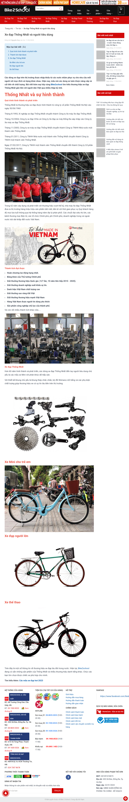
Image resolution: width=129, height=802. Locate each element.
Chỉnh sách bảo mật (74, 718)
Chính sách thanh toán (75, 712)
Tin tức (89, 12)
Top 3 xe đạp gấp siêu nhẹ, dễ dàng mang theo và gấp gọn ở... (115, 76)
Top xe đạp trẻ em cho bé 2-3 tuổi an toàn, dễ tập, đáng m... (114, 54)
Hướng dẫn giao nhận (74, 703)
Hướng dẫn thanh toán (75, 700)
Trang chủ (70, 12)
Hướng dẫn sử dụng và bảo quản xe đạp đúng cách (114, 144)
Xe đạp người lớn (16, 66)
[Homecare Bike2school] (110, 712)
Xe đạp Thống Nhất (18, 58)
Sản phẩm (99, 12)
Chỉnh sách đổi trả (73, 721)
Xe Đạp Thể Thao (22, 19)
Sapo (82, 799)
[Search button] (59, 8)
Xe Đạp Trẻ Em (9, 19)
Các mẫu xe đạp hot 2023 (31, 680)
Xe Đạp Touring (90, 19)
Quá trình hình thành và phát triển (23, 51)
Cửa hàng (109, 12)
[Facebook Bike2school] (68, 777)
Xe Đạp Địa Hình (104, 19)
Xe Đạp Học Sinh (36, 19)
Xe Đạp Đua (116, 19)
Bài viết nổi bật (104, 93)
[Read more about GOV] (107, 719)
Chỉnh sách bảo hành (74, 715)
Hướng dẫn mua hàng (74, 697)
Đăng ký (57, 791)
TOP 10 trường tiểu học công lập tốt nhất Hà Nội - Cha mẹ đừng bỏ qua (109, 104)
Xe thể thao (14, 69)
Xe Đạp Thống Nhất (51, 19)
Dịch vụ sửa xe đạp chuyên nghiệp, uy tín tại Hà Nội (114, 114)
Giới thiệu (79, 12)
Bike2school (56, 84)
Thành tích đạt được (18, 55)
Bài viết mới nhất (105, 35)
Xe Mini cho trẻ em (17, 62)
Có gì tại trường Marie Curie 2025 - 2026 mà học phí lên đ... (114, 65)
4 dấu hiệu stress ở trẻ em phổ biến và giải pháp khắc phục (114, 154)
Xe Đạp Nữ (64, 19)
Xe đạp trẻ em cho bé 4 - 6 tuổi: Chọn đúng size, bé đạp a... (115, 42)
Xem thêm (110, 85)
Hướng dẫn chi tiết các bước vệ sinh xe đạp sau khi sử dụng (114, 124)
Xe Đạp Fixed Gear (77, 19)
